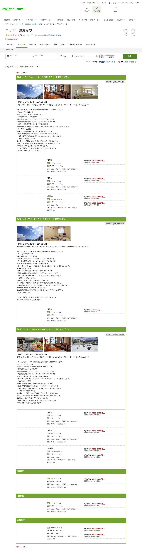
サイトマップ (102, 3)
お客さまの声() (75, 44)
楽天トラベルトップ (11, 24)
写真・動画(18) (45, 44)
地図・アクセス (60, 44)
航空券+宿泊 (107, 62)
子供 (81, 56)
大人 (75, 56)
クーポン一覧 (90, 44)
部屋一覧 (32, 44)
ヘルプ (83, 3)
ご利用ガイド (91, 3)
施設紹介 (10, 44)
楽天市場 (124, 3)
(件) (26, 35)
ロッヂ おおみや (18, 30)
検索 (129, 56)
